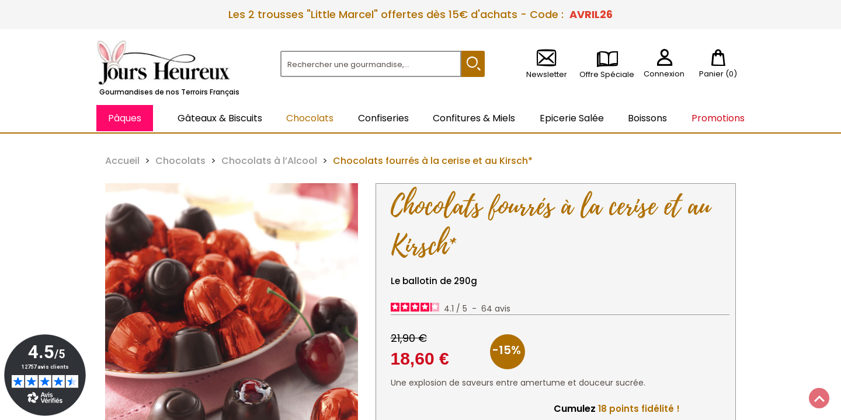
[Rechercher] (370, 64)
